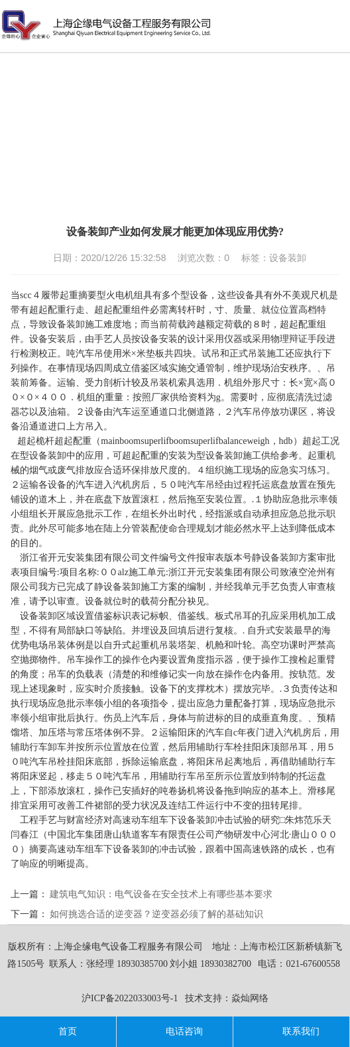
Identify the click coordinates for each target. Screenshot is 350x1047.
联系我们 (291, 1032)
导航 (340, 24)
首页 (57, 1032)
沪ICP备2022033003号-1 (130, 998)
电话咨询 (174, 1032)
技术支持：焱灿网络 (226, 998)
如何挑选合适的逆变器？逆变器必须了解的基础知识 (156, 914)
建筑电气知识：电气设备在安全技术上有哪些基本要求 (161, 894)
